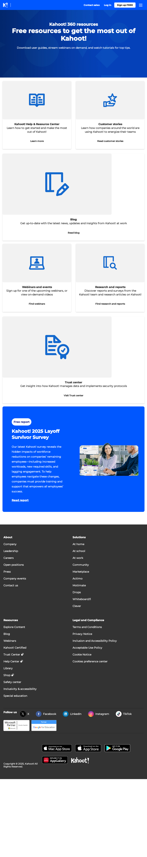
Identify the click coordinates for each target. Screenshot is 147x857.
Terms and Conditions (87, 627)
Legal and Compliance (88, 620)
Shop (6, 675)
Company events (14, 578)
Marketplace (81, 571)
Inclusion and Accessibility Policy (95, 641)
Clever (77, 606)
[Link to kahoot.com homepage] (5, 5)
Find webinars (37, 303)
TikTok (127, 714)
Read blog (73, 232)
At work (78, 558)
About (7, 537)
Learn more (37, 141)
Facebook (49, 714)
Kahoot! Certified (14, 647)
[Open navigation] (140, 5)
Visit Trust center (73, 395)
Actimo (77, 578)
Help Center (11, 661)
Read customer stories (110, 141)
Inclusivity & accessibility (20, 689)
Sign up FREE (125, 5)
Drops (77, 592)
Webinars (9, 641)
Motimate (79, 585)
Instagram (102, 714)
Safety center (12, 682)
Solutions (79, 537)
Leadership (10, 551)
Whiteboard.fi (82, 599)
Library (8, 668)
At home (78, 544)
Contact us (10, 585)
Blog (6, 634)
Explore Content (14, 627)
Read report (20, 500)
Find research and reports (110, 303)
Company (9, 544)
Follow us (10, 712)
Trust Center (11, 654)
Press (7, 571)
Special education (15, 696)
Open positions (13, 564)
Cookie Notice (82, 654)
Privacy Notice (82, 634)
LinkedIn (75, 714)
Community (81, 564)
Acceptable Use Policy (87, 647)
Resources (10, 620)
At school (79, 551)
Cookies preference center (90, 661)
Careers (8, 558)
